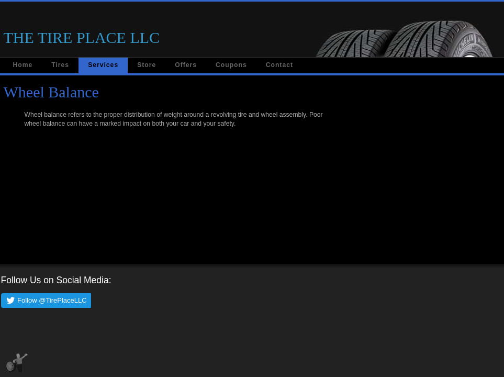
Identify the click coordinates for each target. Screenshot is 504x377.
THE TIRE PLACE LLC (82, 37)
